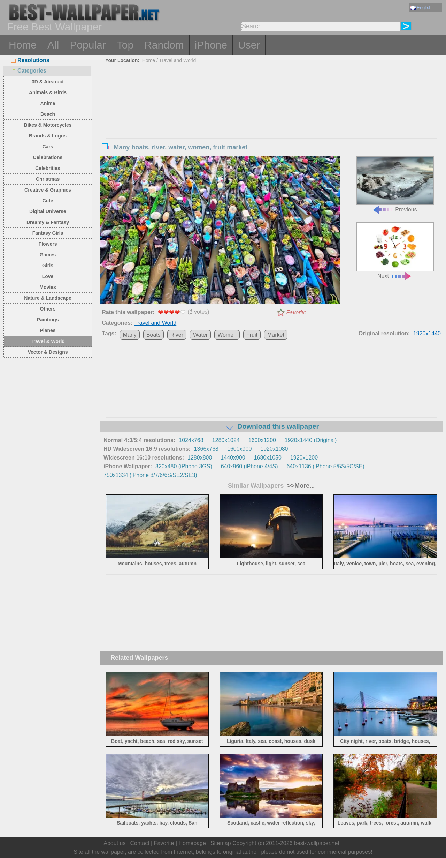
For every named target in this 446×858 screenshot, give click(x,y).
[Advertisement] (271, 118)
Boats (153, 335)
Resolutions (29, 60)
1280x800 (199, 458)
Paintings (48, 319)
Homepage (192, 843)
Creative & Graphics (47, 190)
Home (23, 45)
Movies (47, 287)
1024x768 (191, 440)
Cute (47, 200)
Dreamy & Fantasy (47, 222)
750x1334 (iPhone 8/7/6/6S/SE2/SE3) (150, 475)
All (53, 45)
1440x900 (233, 458)
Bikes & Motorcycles (48, 125)
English (421, 7)
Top (125, 45)
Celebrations (48, 157)
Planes (47, 330)
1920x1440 (427, 333)
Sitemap (220, 843)
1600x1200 (262, 440)
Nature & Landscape (47, 298)
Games (48, 255)
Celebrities (47, 168)
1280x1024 (226, 440)
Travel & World (48, 341)
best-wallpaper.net (316, 843)
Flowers (48, 244)
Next (395, 250)
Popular (88, 45)
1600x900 (239, 449)
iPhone (211, 45)
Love (48, 276)
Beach (47, 114)
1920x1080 (274, 449)
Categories (27, 71)
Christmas (48, 179)
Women (227, 335)
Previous (395, 184)
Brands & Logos (48, 136)
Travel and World (177, 60)
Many (130, 335)
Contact (139, 843)
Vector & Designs (48, 352)
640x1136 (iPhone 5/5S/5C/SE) (325, 466)
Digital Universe (47, 211)
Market (275, 335)
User (249, 45)
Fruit (251, 335)
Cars (47, 146)
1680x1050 (268, 458)
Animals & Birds (48, 92)
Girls (47, 265)
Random (164, 45)
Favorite (296, 312)
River (176, 335)
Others (47, 309)
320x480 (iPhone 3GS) (183, 466)
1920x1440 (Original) (311, 440)
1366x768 (206, 449)
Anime (47, 103)
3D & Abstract (48, 81)
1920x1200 (304, 458)
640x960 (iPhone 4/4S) (249, 466)
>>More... (300, 485)
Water (200, 335)
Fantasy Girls (47, 233)
